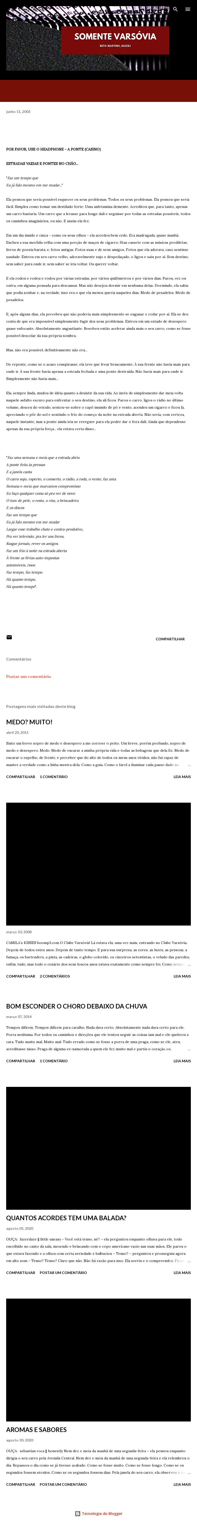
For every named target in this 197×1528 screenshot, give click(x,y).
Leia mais (182, 776)
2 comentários (55, 976)
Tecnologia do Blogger (98, 1513)
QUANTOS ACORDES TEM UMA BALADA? (66, 1218)
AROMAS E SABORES (36, 1429)
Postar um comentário (28, 676)
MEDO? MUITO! (29, 722)
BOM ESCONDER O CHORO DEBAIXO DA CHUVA (76, 1006)
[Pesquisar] (175, 9)
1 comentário (54, 776)
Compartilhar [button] (170, 639)
